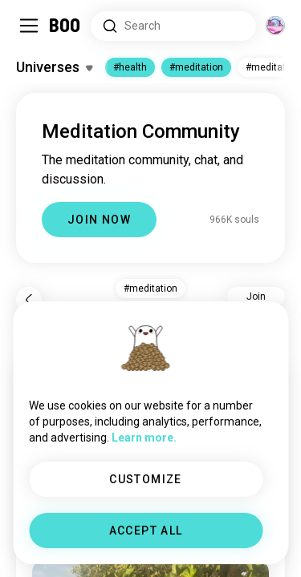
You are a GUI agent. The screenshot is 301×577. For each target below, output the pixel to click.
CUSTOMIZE (145, 479)
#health (130, 67)
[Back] (29, 300)
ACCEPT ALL (146, 530)
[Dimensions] (275, 25)
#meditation (196, 67)
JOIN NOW (99, 219)
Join (256, 296)
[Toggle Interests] (54, 67)
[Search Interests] (173, 26)
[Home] (65, 25)
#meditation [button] (150, 288)
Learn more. (144, 437)
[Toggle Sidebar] (29, 25)
